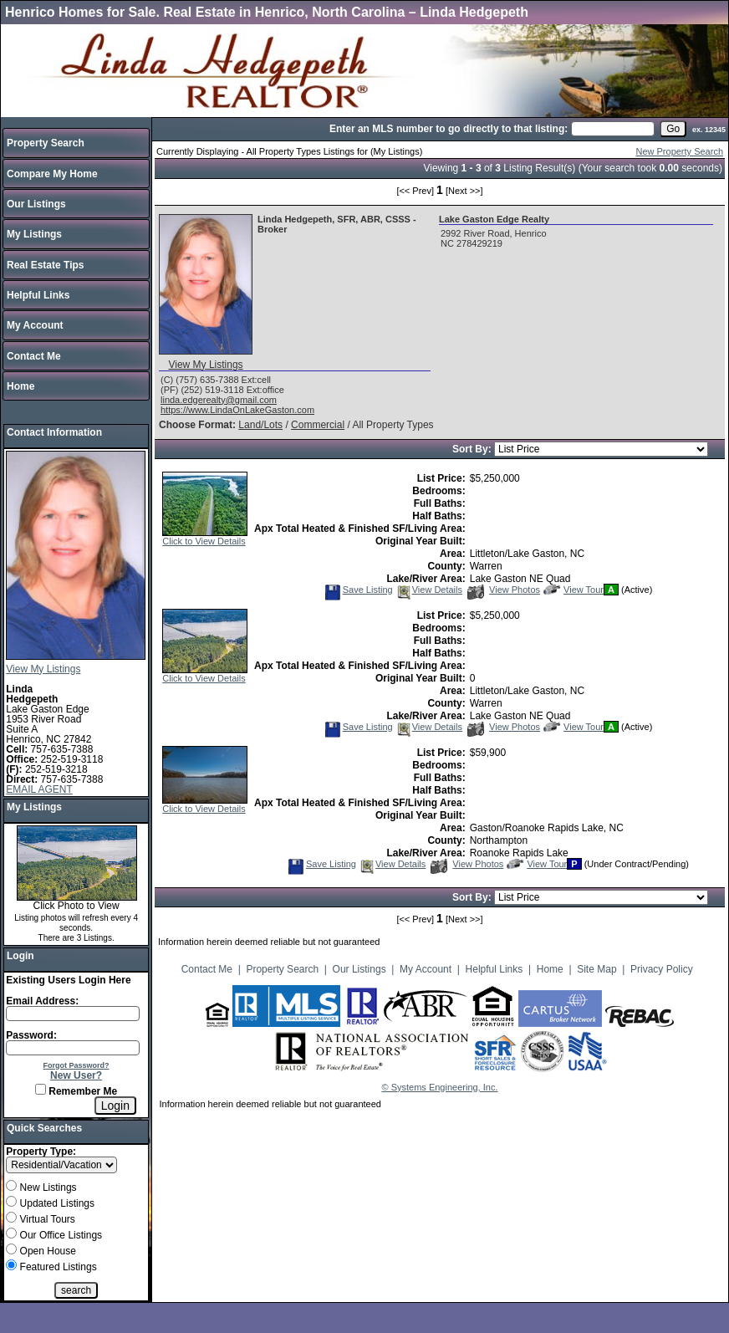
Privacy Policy (661, 969)
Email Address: (42, 1001)
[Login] (115, 1105)
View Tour (573, 590)
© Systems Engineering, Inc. (440, 1087)
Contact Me (34, 356)
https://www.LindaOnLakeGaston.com (237, 410)
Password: (31, 1035)
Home (20, 386)
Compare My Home (52, 174)
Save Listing (358, 590)
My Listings (34, 234)
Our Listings (36, 204)
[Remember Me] (40, 1089)
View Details (428, 590)
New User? (76, 1075)
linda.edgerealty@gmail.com (219, 400)
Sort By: (473, 449)
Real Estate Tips (45, 265)
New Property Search (679, 151)
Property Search (45, 143)
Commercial (317, 425)
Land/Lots (260, 425)
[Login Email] (73, 1013)
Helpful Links (38, 295)
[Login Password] (73, 1047)
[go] (673, 128)
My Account (35, 325)
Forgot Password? (76, 1065)
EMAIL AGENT (39, 789)
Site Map (596, 969)
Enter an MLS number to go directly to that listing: (448, 129)
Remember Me (76, 1091)
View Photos (503, 590)
